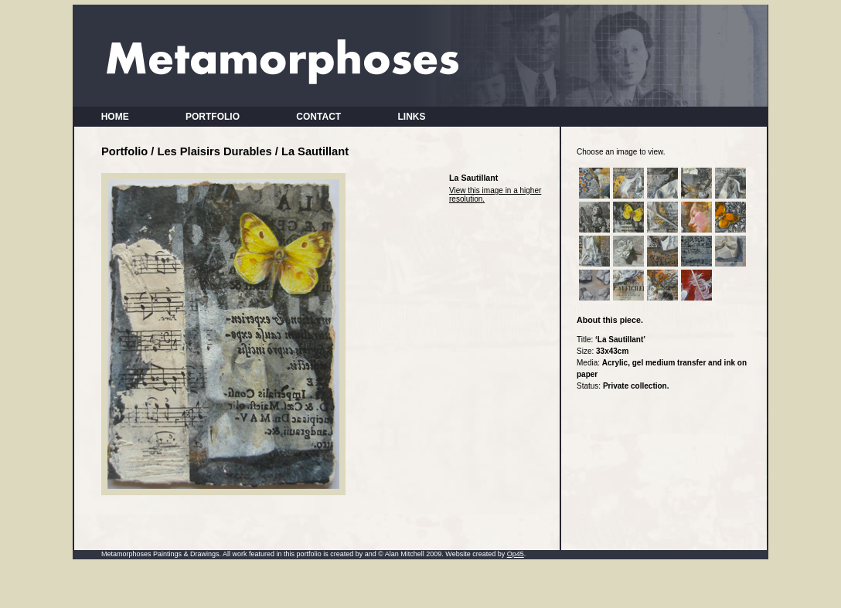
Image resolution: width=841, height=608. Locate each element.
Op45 (515, 554)
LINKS (412, 116)
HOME (115, 116)
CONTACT (318, 116)
